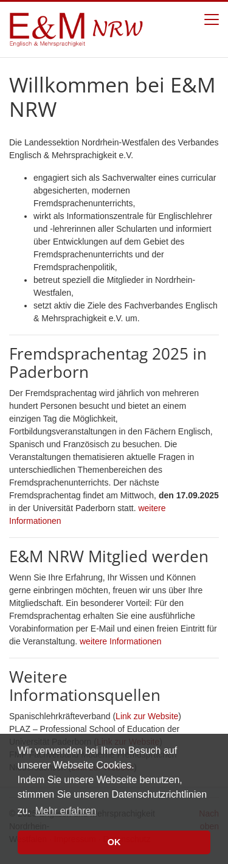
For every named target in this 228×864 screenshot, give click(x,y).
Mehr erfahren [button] (66, 811)
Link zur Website (147, 716)
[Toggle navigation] (211, 19)
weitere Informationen (121, 641)
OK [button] (114, 842)
